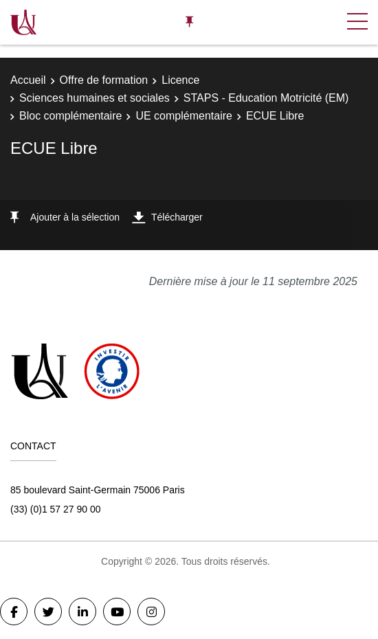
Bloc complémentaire (70, 116)
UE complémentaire (183, 116)
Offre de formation (104, 80)
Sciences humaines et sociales (94, 98)
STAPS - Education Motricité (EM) (266, 98)
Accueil (28, 80)
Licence (180, 80)
